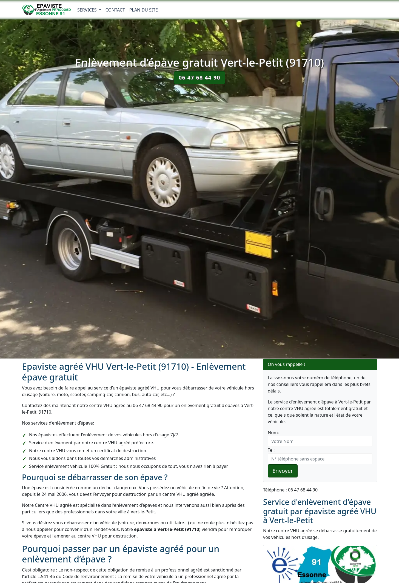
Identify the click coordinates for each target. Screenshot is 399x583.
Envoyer (282, 470)
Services (87, 10)
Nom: (273, 433)
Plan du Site (143, 10)
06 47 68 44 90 (199, 77)
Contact (115, 10)
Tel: (271, 450)
